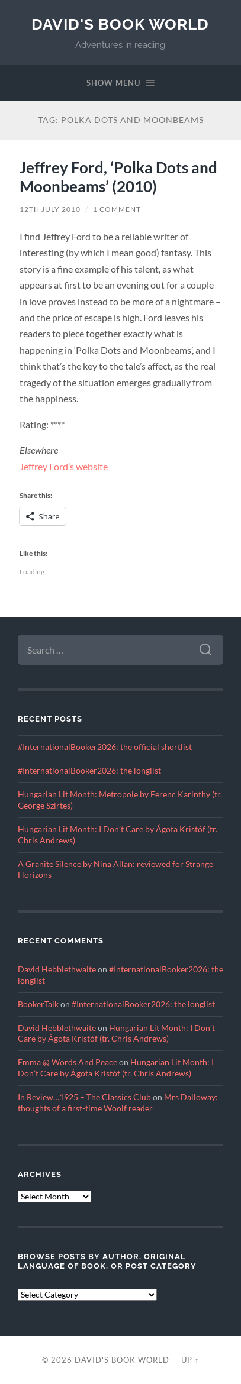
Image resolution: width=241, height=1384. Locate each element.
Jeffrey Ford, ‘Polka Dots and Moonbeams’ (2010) (118, 177)
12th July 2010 (50, 209)
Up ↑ (190, 1359)
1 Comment (117, 209)
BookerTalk (38, 1004)
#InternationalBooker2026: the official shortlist (105, 747)
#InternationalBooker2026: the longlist (89, 770)
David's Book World (120, 24)
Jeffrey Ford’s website (64, 466)
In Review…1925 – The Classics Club (84, 1097)
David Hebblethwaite (57, 969)
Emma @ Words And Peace (67, 1062)
